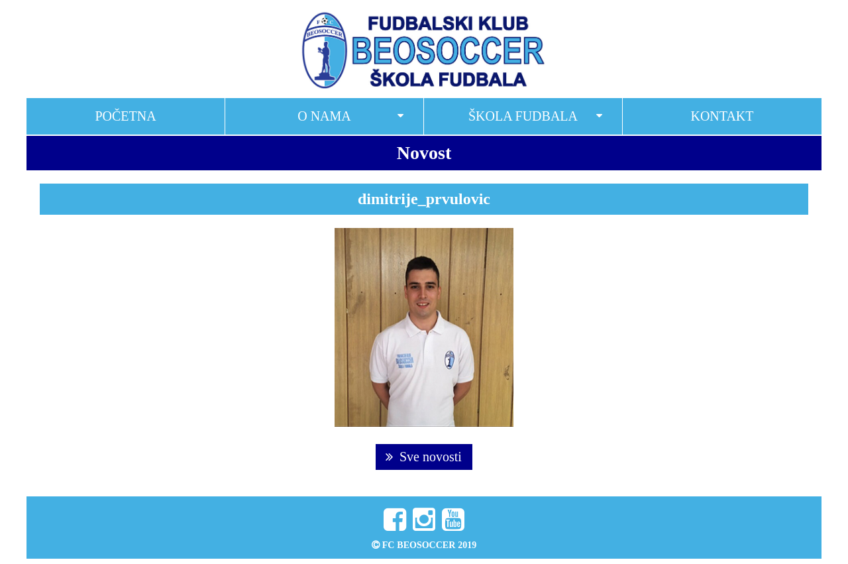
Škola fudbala (523, 116)
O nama (324, 116)
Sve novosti (424, 456)
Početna (125, 116)
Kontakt (721, 116)
